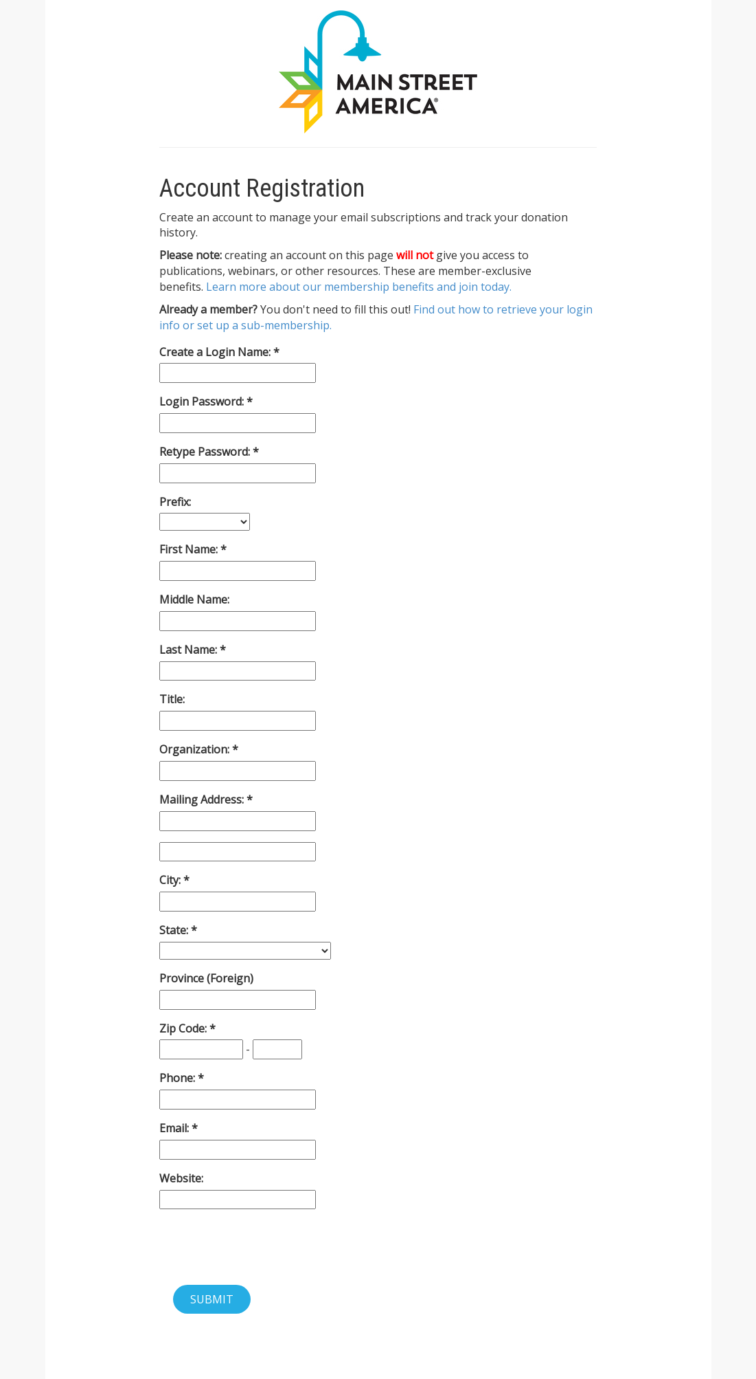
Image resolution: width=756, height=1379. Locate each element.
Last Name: (189, 649)
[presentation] (263, 1247)
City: (171, 879)
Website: (181, 1178)
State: (175, 930)
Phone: (178, 1077)
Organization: (195, 749)
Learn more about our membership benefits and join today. (359, 286)
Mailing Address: (203, 799)
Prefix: (175, 501)
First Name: (189, 549)
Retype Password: (206, 451)
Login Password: (203, 401)
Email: (175, 1128)
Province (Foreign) (206, 978)
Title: (172, 699)
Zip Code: (184, 1028)
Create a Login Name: (216, 352)
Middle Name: (194, 599)
